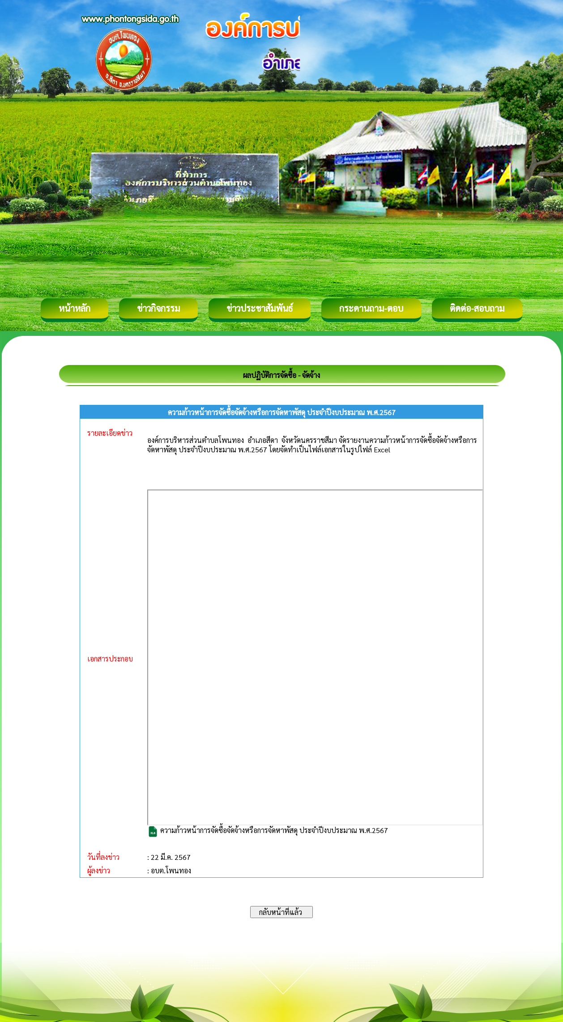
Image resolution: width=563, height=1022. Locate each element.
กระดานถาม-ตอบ (371, 308)
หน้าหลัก (74, 308)
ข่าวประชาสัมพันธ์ (259, 308)
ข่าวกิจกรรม (158, 308)
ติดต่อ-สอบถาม (477, 308)
